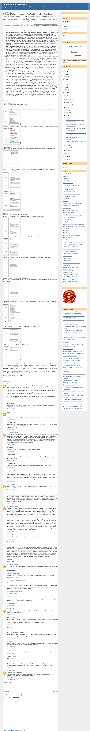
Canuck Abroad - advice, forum (70, 335)
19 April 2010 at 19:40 (11, 570)
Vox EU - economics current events (72, 406)
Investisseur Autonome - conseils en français (74, 374)
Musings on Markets (68, 237)
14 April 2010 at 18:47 (11, 460)
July (67, 110)
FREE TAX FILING (11, 656)
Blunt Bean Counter (68, 183)
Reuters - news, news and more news (72, 399)
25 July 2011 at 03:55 (11, 646)
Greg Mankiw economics (69, 217)
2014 (65, 84)
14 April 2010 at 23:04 (11, 503)
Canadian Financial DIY (15, 4)
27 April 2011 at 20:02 (11, 614)
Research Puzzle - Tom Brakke (70, 253)
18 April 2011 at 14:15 (11, 605)
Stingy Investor (66, 265)
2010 (65, 95)
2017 (65, 76)
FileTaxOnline (8, 326)
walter (8, 412)
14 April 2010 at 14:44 (11, 419)
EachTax (6, 257)
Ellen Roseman (66, 208)
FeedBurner (78, 55)
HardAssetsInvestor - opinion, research (73, 363)
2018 (65, 74)
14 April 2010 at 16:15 (11, 444)
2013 (65, 87)
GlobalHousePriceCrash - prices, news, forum (74, 358)
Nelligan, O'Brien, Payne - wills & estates (73, 242)
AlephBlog (65, 176)
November (69, 99)
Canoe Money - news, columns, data (72, 332)
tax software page (13, 371)
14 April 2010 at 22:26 (11, 467)
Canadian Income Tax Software (15, 580)
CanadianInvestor (11, 432)
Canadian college (16, 539)
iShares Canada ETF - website (70, 380)
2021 (65, 71)
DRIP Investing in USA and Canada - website (74, 337)
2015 (65, 82)
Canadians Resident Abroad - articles (72, 330)
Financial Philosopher (68, 212)
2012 (65, 89)
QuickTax (6, 169)
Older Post (55, 691)
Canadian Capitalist (68, 189)
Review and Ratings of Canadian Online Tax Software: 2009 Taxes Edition (28, 14)
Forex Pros (10, 730)
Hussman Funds (67, 219)
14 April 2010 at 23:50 (11, 531)
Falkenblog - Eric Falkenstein (70, 210)
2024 (65, 69)
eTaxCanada (14, 278)
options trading (10, 596)
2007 (65, 159)
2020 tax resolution (12, 573)
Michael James (66, 230)
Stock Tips (9, 661)
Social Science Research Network (71, 263)
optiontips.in (10, 617)
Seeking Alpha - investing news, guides (73, 401)
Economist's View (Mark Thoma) (71, 205)
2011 (65, 92)
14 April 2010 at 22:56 (11, 480)
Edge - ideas (66, 342)
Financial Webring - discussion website (73, 351)
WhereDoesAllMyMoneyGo (70, 274)
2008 (65, 156)
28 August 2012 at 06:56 (12, 667)
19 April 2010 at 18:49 (11, 561)
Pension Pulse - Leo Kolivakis (70, 246)
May (67, 115)
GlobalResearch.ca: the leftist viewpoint (73, 215)
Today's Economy (67, 272)
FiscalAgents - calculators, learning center (73, 353)
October (68, 102)
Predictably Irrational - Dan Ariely (71, 249)
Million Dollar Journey (68, 232)
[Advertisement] (23, 687)
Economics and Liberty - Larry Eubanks (73, 203)
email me (65, 62)
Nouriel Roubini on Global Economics (72, 244)
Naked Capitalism (67, 239)
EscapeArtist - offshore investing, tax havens (74, 344)
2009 (65, 153)
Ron (8, 641)
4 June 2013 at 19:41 (11, 679)
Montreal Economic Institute (70, 385)
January (68, 150)
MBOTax (6, 278)
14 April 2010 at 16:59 (11, 451)
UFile (5, 104)
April (67, 118)
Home (30, 691)
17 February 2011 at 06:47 (12, 593)
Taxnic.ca (15, 214)
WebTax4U (7, 214)
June (67, 112)
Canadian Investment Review (70, 324)
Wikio (64, 38)
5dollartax (7, 345)
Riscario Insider (67, 258)
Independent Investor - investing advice (73, 367)
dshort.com (65, 201)
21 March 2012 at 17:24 (11, 658)
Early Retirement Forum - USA (70, 339)
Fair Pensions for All (68, 349)
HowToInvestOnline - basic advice (71, 365)
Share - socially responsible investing (72, 404)
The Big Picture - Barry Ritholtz (70, 267)
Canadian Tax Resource (69, 196)
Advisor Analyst (67, 173)
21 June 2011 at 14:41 (11, 637)
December (69, 97)
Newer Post (6, 691)
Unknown (9, 383)
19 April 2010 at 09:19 (11, 541)
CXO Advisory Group (68, 198)
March (67, 145)
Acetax (6, 191)
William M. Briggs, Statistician (70, 277)
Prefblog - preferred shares (69, 251)
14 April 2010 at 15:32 (11, 429)
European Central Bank (69, 346)
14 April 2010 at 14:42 (11, 408)
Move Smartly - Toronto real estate (71, 235)
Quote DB (65, 167)
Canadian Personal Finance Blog (71, 194)
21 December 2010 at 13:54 (12, 577)
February (68, 147)
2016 (65, 79)
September (69, 105)
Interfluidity (65, 222)
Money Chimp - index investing (70, 382)
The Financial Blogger (68, 270)
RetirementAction (67, 256)
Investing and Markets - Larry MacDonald (73, 224)
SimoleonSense (67, 260)
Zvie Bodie (65, 283)
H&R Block (7, 148)
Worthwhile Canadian (68, 279)
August (68, 107)
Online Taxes (10, 677)
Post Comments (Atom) (16, 695)
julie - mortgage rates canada (14, 632)
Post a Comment (7, 682)
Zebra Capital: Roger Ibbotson (70, 281)
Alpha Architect (66, 178)
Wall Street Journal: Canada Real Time (73, 408)
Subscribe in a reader (68, 36)
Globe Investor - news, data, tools (71, 360)
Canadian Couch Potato (69, 191)
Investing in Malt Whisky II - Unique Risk (76, 141)
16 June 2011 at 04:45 (11, 629)
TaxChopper (13, 104)
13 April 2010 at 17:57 (11, 399)
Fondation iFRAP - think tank (70, 356)
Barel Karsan (66, 180)
